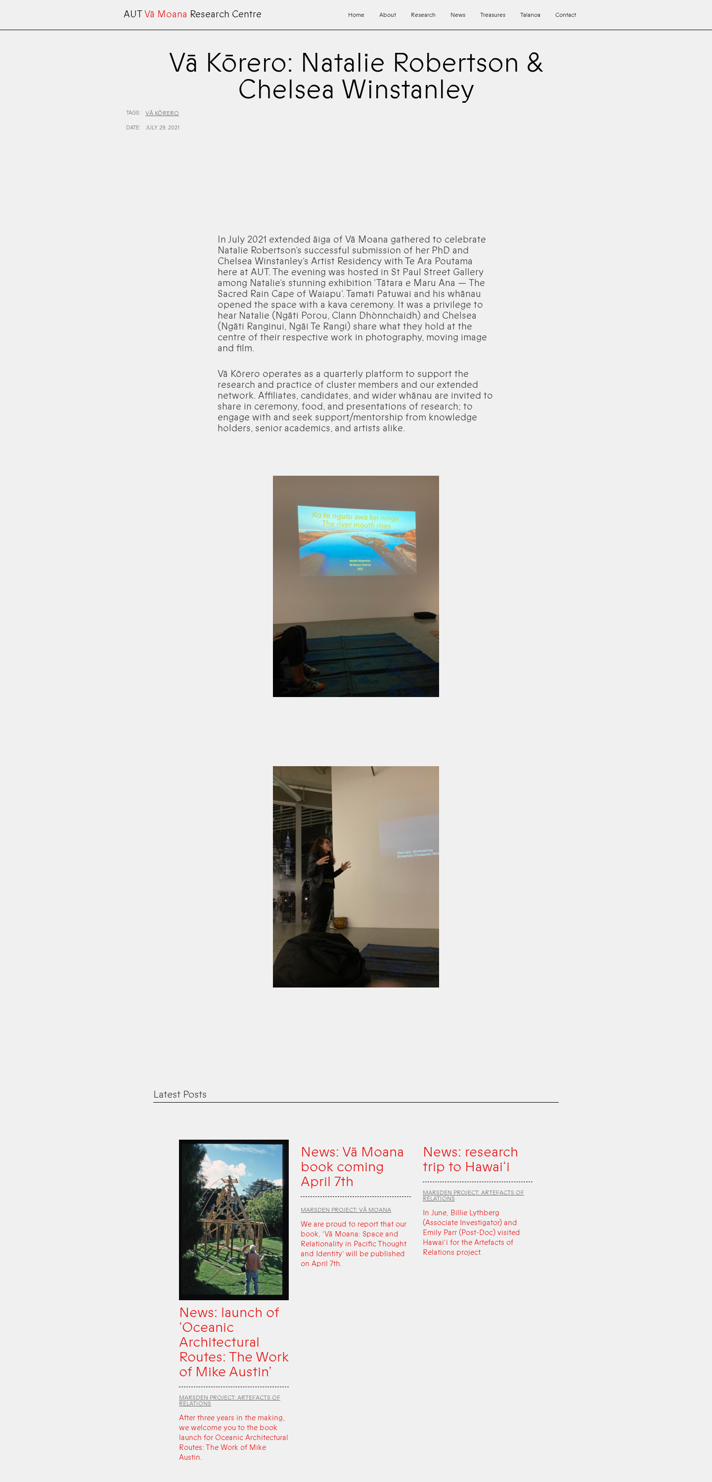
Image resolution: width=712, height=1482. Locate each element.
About (387, 15)
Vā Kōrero (162, 113)
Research (423, 15)
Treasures (492, 15)
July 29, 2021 (162, 127)
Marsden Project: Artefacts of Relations (229, 1400)
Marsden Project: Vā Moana (346, 1210)
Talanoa (530, 15)
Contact (565, 15)
